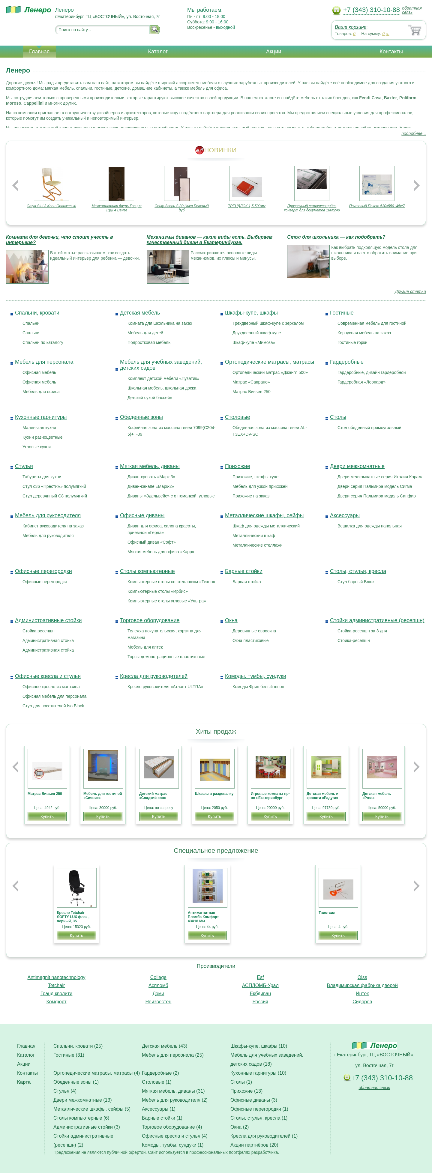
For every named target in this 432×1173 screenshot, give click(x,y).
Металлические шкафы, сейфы (264, 515)
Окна (231, 620)
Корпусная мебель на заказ (364, 332)
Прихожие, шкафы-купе (255, 476)
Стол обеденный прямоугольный (369, 427)
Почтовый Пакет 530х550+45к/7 (377, 206)
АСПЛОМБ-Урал (260, 985)
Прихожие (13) (246, 1091)
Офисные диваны (142, 515)
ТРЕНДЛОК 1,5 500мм (247, 206)
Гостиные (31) (68, 1055)
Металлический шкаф (253, 535)
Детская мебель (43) (164, 1046)
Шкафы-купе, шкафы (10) (258, 1046)
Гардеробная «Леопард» (362, 382)
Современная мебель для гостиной (372, 323)
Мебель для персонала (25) (173, 1055)
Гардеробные (347, 362)
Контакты (391, 52)
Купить (47, 816)
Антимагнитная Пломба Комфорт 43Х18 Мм (203, 917)
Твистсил (327, 913)
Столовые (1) (157, 1082)
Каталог (158, 52)
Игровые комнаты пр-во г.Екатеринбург (270, 796)
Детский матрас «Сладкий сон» (153, 796)
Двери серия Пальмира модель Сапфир (377, 496)
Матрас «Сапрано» (251, 382)
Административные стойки (48, 620)
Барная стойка (246, 581)
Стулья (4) (64, 1091)
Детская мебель (140, 313)
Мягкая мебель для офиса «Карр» (161, 551)
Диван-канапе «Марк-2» (151, 486)
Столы (338, 417)
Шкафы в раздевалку (214, 794)
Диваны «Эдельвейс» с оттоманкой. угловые (171, 496)
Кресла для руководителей (154, 676)
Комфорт (56, 1001)
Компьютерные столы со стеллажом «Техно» (171, 581)
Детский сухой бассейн (150, 397)
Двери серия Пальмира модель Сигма (375, 486)
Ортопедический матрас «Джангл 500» (270, 372)
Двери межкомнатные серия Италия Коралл (381, 476)
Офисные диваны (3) (253, 1100)
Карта (24, 1082)
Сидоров (362, 1001)
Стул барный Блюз (356, 581)
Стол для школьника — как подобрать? (336, 237)
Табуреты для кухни (41, 476)
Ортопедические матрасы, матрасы (269, 362)
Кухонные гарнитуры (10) (258, 1073)
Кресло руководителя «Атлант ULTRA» (165, 686)
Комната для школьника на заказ (160, 323)
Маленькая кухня (39, 427)
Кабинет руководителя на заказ (53, 526)
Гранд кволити (56, 993)
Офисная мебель (39, 372)
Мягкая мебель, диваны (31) (173, 1091)
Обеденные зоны (141, 417)
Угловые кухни (36, 446)
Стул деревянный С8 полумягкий (54, 496)
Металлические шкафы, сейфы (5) (91, 1109)
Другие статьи (410, 291)
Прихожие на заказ (250, 496)
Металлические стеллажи (257, 545)
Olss (362, 977)
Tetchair (56, 985)
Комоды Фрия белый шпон (258, 686)
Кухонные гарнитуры (41, 417)
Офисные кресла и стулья (48, 676)
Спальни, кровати (37, 313)
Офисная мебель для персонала (54, 696)
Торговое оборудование (150, 620)
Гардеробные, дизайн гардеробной (372, 372)
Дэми (158, 993)
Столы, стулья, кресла (358, 571)
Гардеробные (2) (160, 1073)
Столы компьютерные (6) (81, 1118)
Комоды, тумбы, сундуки (255, 676)
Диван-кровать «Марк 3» (152, 476)
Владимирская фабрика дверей (362, 985)
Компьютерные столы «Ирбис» (158, 591)
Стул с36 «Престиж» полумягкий (54, 486)
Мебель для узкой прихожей (260, 486)
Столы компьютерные (147, 571)
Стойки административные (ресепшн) (377, 620)
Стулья (24, 466)
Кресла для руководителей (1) (264, 1136)
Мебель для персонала (44, 362)
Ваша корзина (350, 27)
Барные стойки (243, 571)
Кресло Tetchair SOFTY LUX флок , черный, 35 (73, 917)
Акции (273, 52)
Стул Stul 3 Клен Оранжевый (51, 206)
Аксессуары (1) (159, 1109)
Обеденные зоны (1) (76, 1082)
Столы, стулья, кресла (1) (258, 1118)
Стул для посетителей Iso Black (53, 705)
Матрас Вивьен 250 (251, 391)
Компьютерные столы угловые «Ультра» (167, 600)
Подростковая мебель (149, 342)
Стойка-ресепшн (354, 640)
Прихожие (237, 466)
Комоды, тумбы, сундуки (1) (172, 1145)
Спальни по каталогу (42, 342)
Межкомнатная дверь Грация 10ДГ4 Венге (117, 208)
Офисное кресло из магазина (51, 686)
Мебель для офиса (41, 391)
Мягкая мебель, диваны (150, 466)
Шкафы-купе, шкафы (251, 313)
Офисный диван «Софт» (152, 542)
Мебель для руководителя (48, 515)
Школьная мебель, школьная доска (162, 388)
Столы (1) (241, 1082)
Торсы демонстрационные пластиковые (166, 656)
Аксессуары (345, 515)
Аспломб (158, 985)
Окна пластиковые (250, 640)
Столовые (237, 417)
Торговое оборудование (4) (172, 1127)
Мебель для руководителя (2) (175, 1100)
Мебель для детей (145, 332)
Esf (260, 977)
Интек (362, 993)
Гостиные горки (352, 342)
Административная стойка (48, 640)
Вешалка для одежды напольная (370, 526)
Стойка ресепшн (38, 630)
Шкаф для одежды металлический (266, 526)
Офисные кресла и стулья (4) (175, 1136)
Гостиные (342, 313)
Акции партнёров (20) (254, 1145)
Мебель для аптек (145, 647)
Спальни (31, 323)
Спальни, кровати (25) (78, 1046)
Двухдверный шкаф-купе (256, 332)
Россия (260, 1001)
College (158, 977)
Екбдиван (260, 993)
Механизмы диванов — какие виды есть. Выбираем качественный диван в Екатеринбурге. (210, 239)
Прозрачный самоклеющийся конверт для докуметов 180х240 (312, 208)
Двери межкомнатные (357, 466)
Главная (39, 52)
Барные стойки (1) (162, 1118)
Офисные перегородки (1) (259, 1109)
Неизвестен (158, 1001)
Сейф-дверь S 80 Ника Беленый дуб (181, 208)
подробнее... (413, 133)
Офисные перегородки (43, 571)
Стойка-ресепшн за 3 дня (362, 630)
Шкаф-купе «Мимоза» (253, 342)
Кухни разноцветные (42, 437)
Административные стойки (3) (86, 1127)
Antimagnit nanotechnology (56, 977)
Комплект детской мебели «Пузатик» (163, 378)
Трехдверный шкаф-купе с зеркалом (268, 323)
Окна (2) (239, 1127)
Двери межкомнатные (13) (82, 1100)
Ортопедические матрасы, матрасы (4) (96, 1073)
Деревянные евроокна (254, 630)
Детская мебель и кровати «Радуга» (322, 796)
